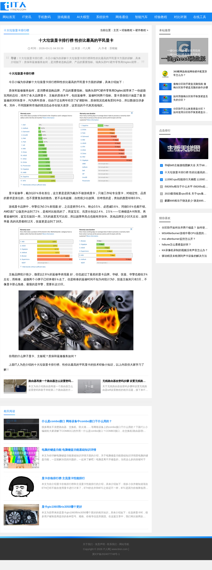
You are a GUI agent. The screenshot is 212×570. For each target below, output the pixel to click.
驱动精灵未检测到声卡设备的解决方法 (184, 255)
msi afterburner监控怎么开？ (179, 238)
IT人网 (86, 48)
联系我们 (112, 544)
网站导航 (124, 544)
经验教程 (160, 17)
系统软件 (102, 17)
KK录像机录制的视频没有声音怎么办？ (185, 250)
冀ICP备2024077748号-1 (106, 554)
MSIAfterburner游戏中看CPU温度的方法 (185, 233)
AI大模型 (83, 17)
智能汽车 (141, 17)
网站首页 (9, 17)
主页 (116, 30)
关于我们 (88, 544)
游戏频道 (63, 17)
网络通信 (122, 17)
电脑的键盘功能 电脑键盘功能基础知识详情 (69, 449)
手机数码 (44, 17)
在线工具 (199, 17)
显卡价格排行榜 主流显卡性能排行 (63, 478)
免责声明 (100, 544)
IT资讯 (26, 17)
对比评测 (180, 17)
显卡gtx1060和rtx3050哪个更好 (62, 506)
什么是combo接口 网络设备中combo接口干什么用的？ (77, 421)
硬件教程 (140, 30)
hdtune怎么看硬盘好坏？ (176, 244)
